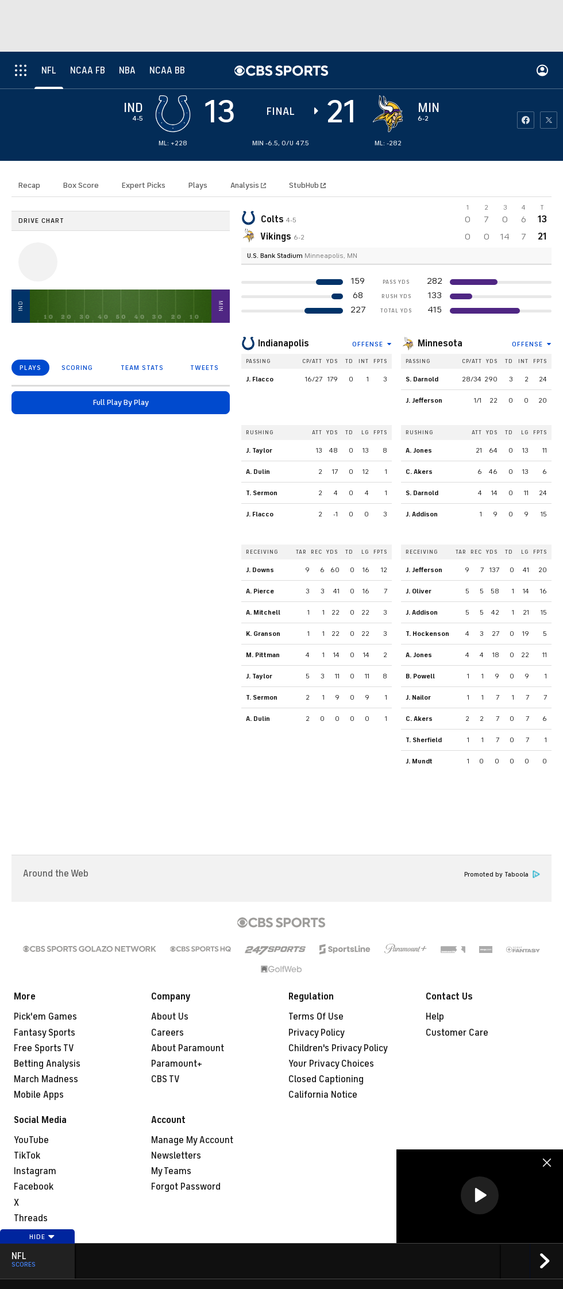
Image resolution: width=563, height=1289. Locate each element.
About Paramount (187, 1048)
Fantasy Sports (44, 1033)
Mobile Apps (39, 1095)
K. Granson (263, 634)
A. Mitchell (263, 612)
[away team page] (173, 114)
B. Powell (420, 676)
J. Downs (260, 570)
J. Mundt (419, 761)
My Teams (171, 1171)
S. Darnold (422, 379)
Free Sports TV (44, 1048)
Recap (29, 185)
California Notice (322, 1095)
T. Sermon (261, 493)
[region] (479, 1196)
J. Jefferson (424, 400)
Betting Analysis (47, 1064)
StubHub (307, 185)
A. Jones (419, 450)
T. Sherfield (424, 740)
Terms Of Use (316, 1016)
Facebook (33, 1186)
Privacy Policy (316, 1033)
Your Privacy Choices (331, 1064)
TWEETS (204, 368)
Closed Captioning (326, 1079)
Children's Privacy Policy (338, 1048)
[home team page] (387, 114)
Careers (167, 1033)
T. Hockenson (427, 634)
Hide (42, 1237)
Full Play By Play (121, 402)
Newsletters (176, 1155)
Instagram (35, 1171)
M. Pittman (263, 655)
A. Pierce (260, 591)
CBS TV (165, 1079)
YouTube (31, 1140)
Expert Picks (143, 185)
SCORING (77, 368)
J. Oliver (418, 591)
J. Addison (422, 514)
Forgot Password (186, 1186)
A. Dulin (258, 472)
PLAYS (30, 368)
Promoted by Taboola (502, 874)
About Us (169, 1016)
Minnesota (440, 343)
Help (435, 1016)
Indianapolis (283, 343)
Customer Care (457, 1033)
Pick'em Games (45, 1016)
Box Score (81, 185)
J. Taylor (259, 450)
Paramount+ (176, 1064)
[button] (480, 1195)
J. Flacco (259, 379)
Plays (197, 185)
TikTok (27, 1155)
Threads (31, 1218)
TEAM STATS (142, 368)
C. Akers (419, 472)
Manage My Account (192, 1140)
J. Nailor (418, 697)
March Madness (46, 1079)
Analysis (245, 185)
